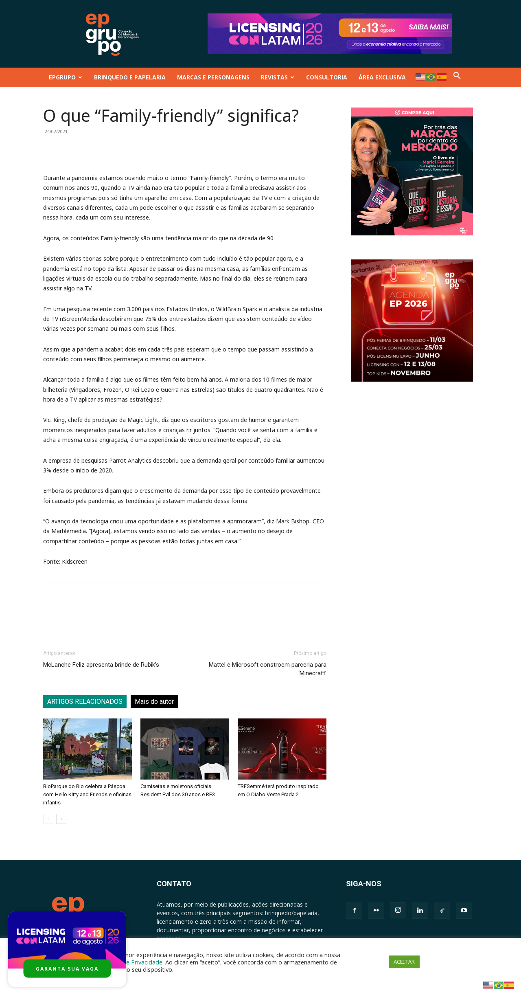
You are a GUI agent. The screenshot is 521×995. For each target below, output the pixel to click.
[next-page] (61, 819)
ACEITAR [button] (404, 961)
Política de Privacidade (131, 962)
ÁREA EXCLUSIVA (382, 77)
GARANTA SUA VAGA (67, 968)
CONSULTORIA (326, 77)
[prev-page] (48, 819)
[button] (457, 77)
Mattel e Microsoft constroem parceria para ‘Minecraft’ (267, 669)
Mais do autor (154, 701)
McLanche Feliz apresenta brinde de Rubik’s (101, 664)
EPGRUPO (65, 77)
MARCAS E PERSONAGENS (213, 77)
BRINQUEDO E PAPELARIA (130, 77)
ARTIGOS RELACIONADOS (85, 701)
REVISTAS (277, 77)
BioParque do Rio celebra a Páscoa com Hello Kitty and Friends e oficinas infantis (87, 794)
